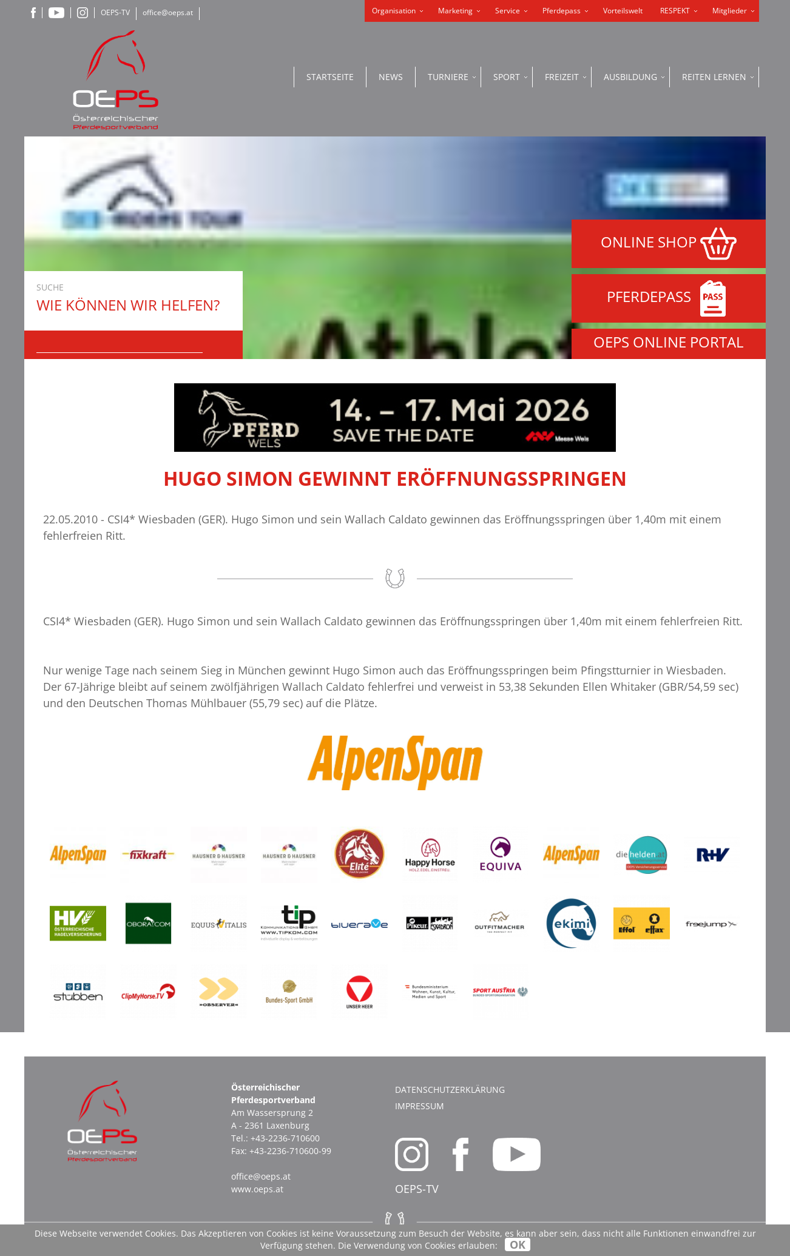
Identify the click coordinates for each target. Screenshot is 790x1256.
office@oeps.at (168, 12)
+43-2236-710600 (285, 1138)
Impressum (419, 1106)
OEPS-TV (115, 12)
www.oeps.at (257, 1189)
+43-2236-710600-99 (290, 1151)
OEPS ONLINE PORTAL (668, 342)
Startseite (330, 76)
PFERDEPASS (669, 298)
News (391, 76)
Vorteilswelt (623, 10)
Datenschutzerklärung (450, 1089)
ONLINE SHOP (669, 244)
